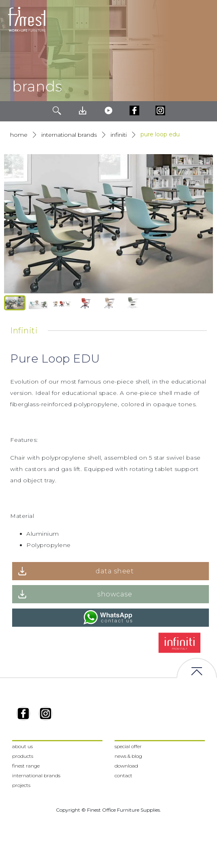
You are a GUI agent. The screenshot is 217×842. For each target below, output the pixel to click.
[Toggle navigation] (204, 19)
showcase (114, 594)
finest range (26, 766)
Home (19, 134)
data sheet (115, 571)
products (22, 756)
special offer (128, 746)
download (126, 766)
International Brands (69, 134)
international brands (36, 775)
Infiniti (119, 134)
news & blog (128, 756)
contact (123, 775)
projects (21, 785)
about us (22, 746)
